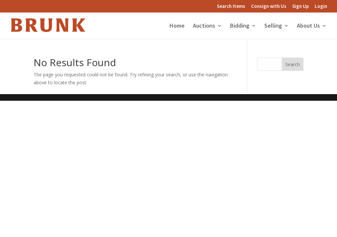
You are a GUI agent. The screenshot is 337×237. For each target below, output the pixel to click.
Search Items (231, 6)
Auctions (204, 26)
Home (177, 26)
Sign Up (300, 6)
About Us (308, 26)
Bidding (239, 26)
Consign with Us (268, 6)
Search (292, 64)
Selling (273, 26)
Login (321, 6)
